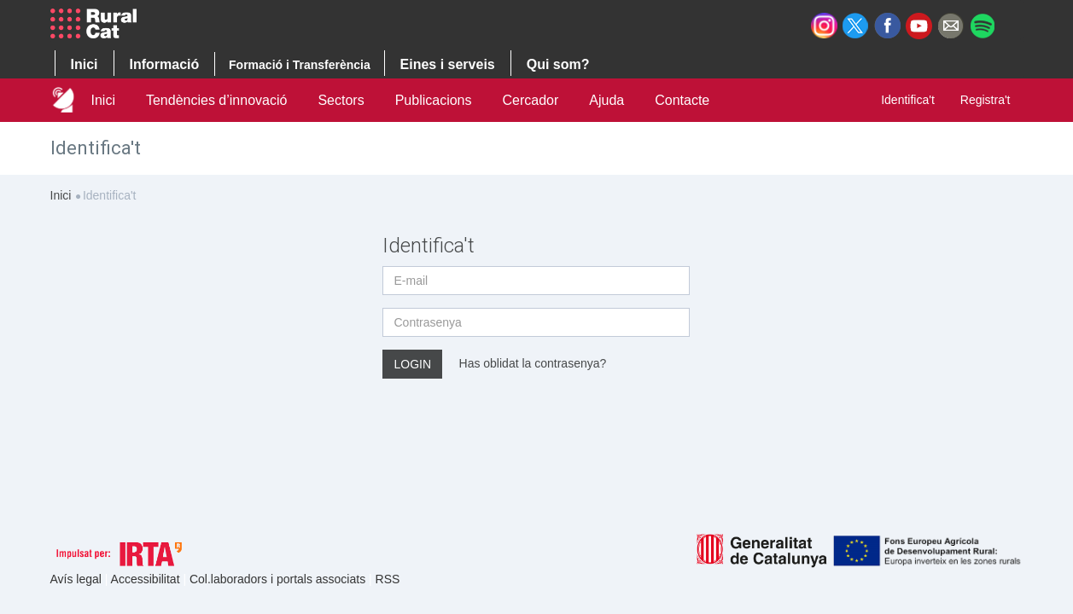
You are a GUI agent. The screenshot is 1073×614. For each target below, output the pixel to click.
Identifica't (908, 100)
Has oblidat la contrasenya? (533, 362)
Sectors (341, 100)
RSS (388, 579)
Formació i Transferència (299, 65)
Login (412, 364)
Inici (103, 100)
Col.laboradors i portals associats (279, 579)
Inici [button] (84, 64)
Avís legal (77, 579)
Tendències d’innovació (216, 100)
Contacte (682, 100)
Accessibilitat (147, 579)
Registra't (985, 100)
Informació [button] (165, 64)
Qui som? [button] (558, 64)
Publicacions (433, 100)
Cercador (530, 100)
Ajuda (606, 100)
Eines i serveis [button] (447, 64)
